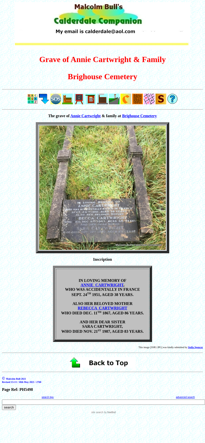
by (109, 412)
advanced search (185, 397)
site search (97, 412)
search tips (47, 397)
